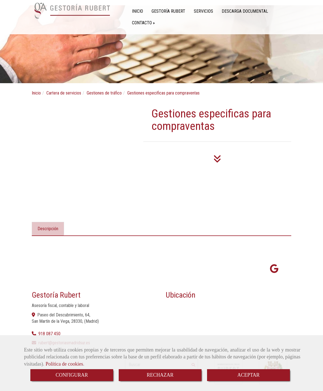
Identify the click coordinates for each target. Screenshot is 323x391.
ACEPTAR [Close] (248, 375)
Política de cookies (64, 364)
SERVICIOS (203, 11)
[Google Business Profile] (274, 270)
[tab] (48, 229)
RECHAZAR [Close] (160, 375)
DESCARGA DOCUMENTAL (245, 11)
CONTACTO (144, 22)
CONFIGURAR (71, 375)
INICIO (137, 11)
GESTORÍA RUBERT (168, 11)
